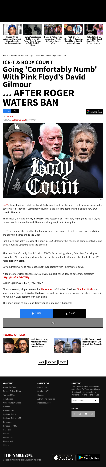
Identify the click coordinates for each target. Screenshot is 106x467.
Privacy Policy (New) (12, 391)
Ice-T (41, 362)
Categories (7, 422)
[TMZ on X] (11, 4)
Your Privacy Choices (12, 403)
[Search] (102, 18)
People (6, 434)
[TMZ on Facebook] (4, 4)
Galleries (7, 430)
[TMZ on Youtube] (17, 4)
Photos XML (8, 441)
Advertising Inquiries (46, 399)
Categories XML (10, 426)
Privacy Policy (77, 395)
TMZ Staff (10, 116)
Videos (6, 445)
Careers (40, 395)
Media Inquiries (44, 403)
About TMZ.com (10, 387)
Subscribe (96, 400)
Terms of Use (9, 395)
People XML (8, 437)
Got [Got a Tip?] (9, 11)
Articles (6, 407)
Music (63, 362)
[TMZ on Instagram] (24, 4)
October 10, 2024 (19, 120)
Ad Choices (8, 399)
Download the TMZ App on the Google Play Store (88, 457)
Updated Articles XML (12, 418)
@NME (39, 283)
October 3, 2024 (27, 283)
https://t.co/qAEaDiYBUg (16, 277)
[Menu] (4, 18)
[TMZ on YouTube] (86, 414)
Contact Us (42, 387)
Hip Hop (52, 362)
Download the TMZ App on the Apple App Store (63, 457)
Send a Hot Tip (43, 391)
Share (36, 313)
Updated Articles (10, 414)
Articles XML (8, 410)
